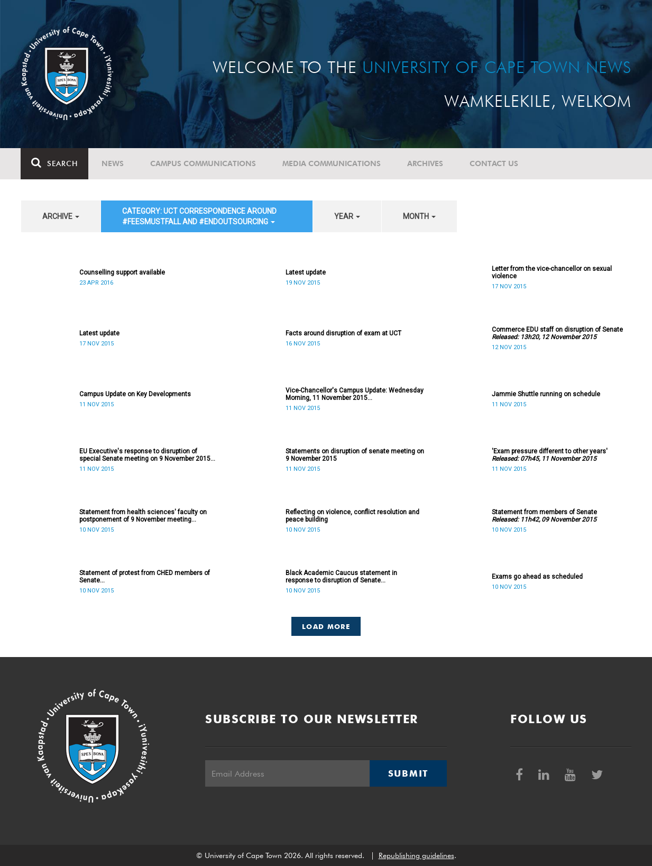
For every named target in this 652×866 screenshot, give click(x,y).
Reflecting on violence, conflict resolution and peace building (352, 515)
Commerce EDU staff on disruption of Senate (557, 333)
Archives (426, 163)
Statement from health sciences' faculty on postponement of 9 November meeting (143, 515)
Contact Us (494, 163)
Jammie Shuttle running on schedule (546, 394)
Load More (326, 626)
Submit (408, 773)
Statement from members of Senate (544, 515)
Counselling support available (122, 272)
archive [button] (60, 216)
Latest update (306, 272)
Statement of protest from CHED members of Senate (144, 576)
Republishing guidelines (416, 855)
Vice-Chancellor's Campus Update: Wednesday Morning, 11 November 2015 (355, 394)
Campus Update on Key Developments (135, 394)
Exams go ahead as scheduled (537, 576)
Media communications (332, 163)
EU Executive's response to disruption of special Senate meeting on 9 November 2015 (147, 455)
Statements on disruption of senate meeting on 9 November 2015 (355, 455)
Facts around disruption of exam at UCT (343, 333)
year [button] (347, 216)
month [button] (419, 216)
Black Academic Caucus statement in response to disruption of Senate (341, 576)
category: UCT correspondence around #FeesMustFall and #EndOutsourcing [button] (199, 216)
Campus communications (203, 163)
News (113, 163)
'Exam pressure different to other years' (550, 455)
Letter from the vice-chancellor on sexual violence (552, 272)
